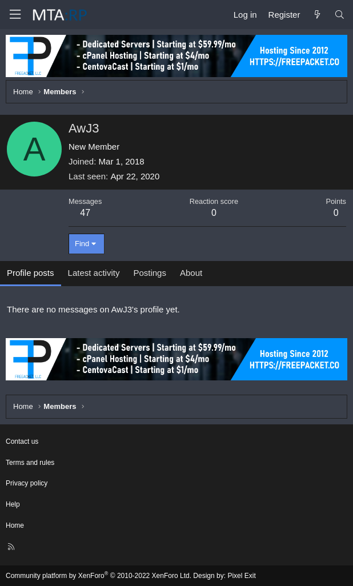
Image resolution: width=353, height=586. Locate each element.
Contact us (22, 441)
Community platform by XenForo (98, 576)
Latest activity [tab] (94, 273)
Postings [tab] (149, 273)
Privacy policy (26, 483)
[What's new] (317, 14)
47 (85, 213)
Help (13, 504)
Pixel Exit (241, 576)
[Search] (339, 14)
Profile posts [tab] (30, 273)
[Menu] (14, 14)
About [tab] (191, 273)
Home (15, 525)
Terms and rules (30, 463)
